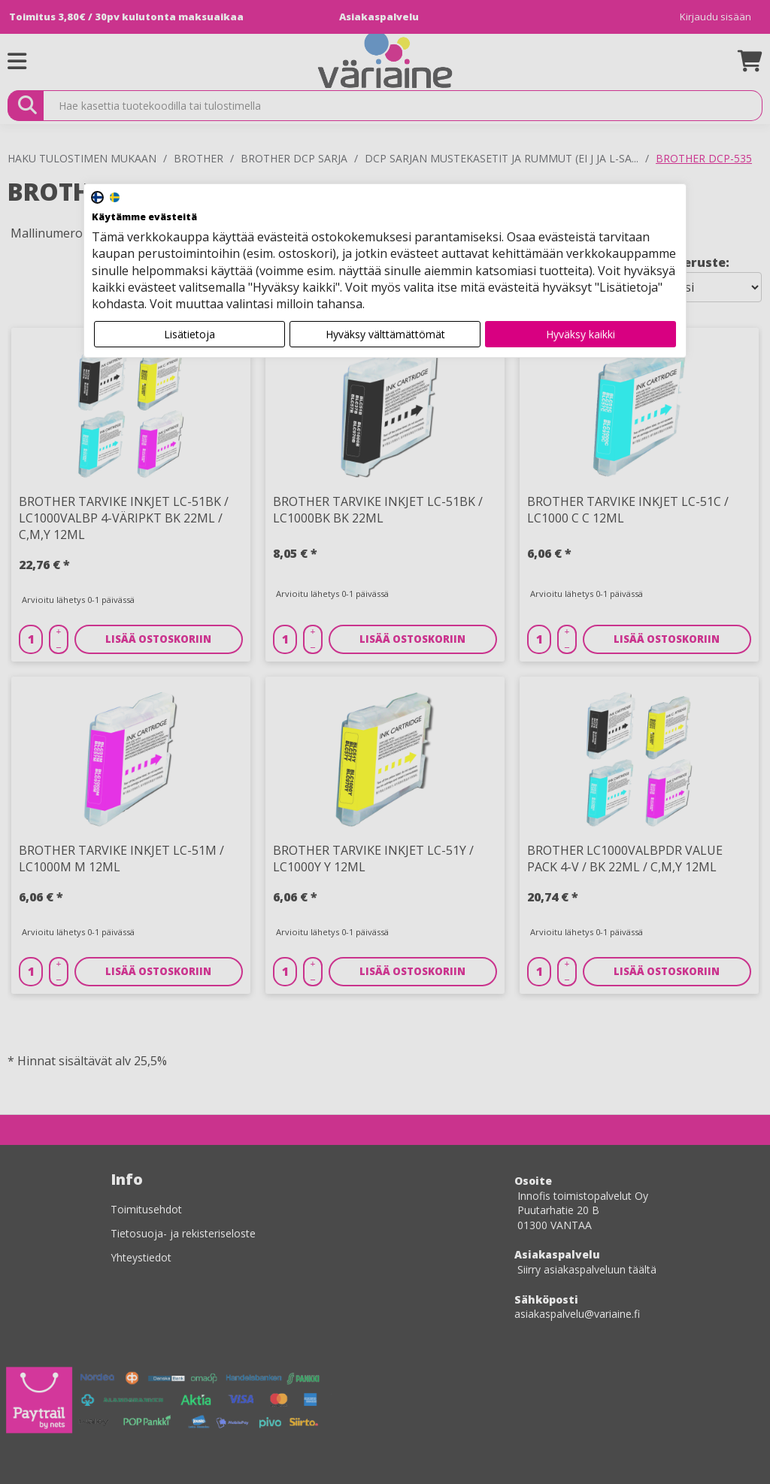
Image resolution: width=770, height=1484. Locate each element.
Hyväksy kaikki (580, 334)
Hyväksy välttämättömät (385, 334)
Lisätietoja (189, 334)
